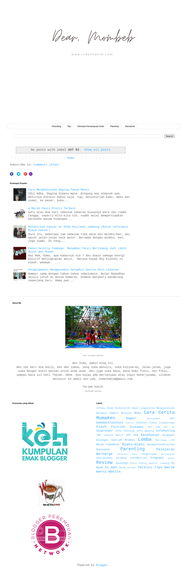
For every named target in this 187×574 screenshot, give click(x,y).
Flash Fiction (110, 427)
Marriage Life (165, 440)
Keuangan (168, 435)
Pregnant (157, 458)
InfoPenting (165, 430)
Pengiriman (149, 454)
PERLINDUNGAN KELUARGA (111, 458)
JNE (98, 435)
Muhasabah (103, 449)
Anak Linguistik (143, 408)
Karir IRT (123, 435)
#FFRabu (101, 408)
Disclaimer (130, 126)
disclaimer (153, 418)
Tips (69, 126)
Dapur (131, 418)
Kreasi (130, 440)
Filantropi (114, 126)
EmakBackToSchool (109, 422)
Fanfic (130, 423)
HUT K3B (154, 427)
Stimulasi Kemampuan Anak (90, 126)
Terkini (145, 467)
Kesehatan (150, 435)
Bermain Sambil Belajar (114, 413)
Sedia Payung (138, 463)
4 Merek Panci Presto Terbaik (52, 208)
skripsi (132, 467)
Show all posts (97, 150)
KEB (136, 435)
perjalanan (168, 454)
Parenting (56, 126)
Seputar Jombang (159, 463)
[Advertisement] (93, 97)
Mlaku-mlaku (133, 444)
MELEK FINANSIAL (108, 444)
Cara (149, 412)
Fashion (141, 422)
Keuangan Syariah (109, 440)
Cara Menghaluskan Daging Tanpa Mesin (58, 189)
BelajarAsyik (165, 408)
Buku (137, 413)
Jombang (108, 435)
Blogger (102, 565)
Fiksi (153, 422)
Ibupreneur (104, 430)
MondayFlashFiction (161, 444)
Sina (122, 467)
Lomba (145, 439)
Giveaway (136, 427)
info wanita (145, 430)
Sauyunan (122, 463)
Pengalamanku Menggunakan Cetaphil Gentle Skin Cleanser (73, 269)
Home (70, 158)
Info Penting (125, 430)
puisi (171, 458)
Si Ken (111, 467)
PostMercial (138, 458)
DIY (172, 418)
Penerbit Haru (127, 454)
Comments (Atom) (46, 164)
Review (104, 462)
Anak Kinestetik (118, 408)
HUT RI (169, 427)
